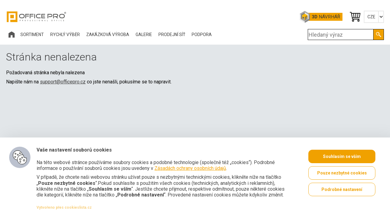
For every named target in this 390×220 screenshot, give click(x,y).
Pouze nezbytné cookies (342, 172)
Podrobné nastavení (341, 189)
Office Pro (36, 17)
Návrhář (326, 17)
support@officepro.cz (63, 82)
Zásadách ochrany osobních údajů (190, 168)
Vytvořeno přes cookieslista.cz (64, 207)
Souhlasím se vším (342, 156)
